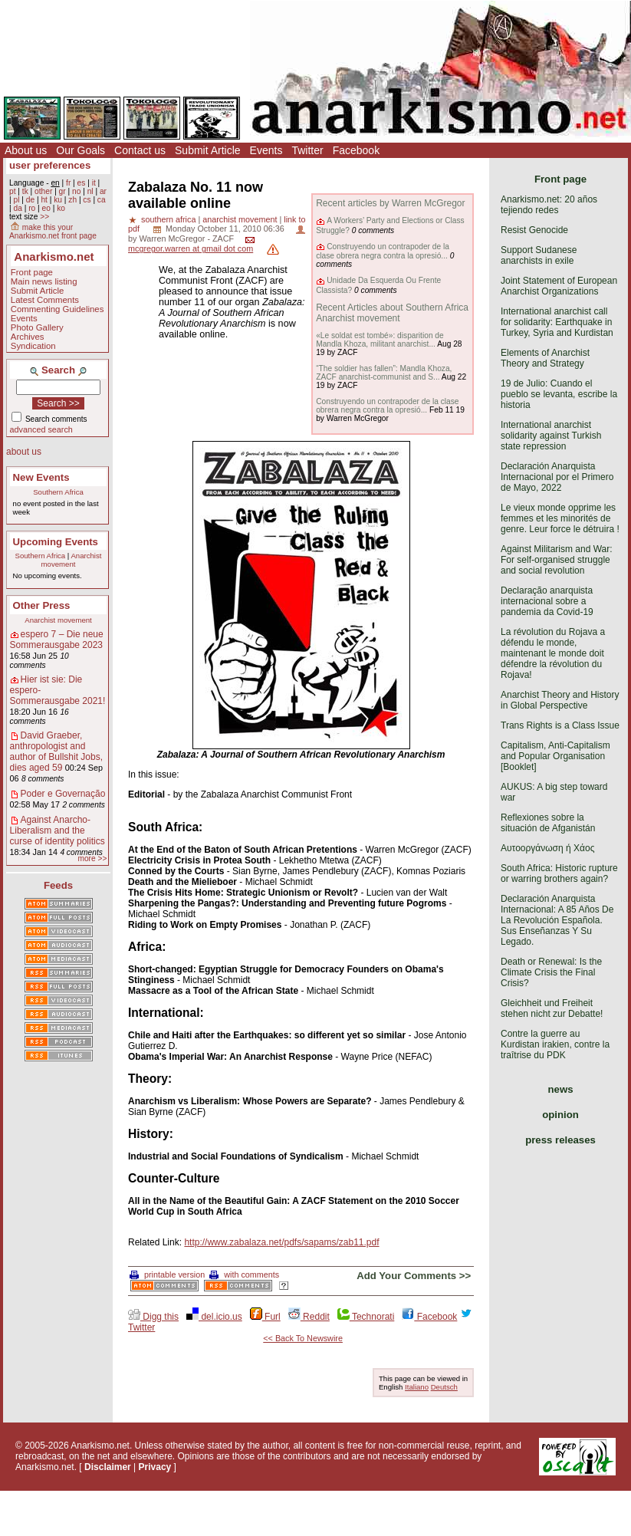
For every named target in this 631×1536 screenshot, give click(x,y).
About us (26, 150)
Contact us (140, 150)
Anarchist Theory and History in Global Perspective (560, 700)
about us (23, 451)
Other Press (42, 605)
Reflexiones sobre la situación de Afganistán (548, 823)
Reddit (309, 1316)
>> (44, 216)
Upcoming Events (55, 542)
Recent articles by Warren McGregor (390, 203)
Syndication (33, 345)
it (94, 183)
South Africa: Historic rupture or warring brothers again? (559, 873)
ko (61, 208)
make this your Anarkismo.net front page (53, 231)
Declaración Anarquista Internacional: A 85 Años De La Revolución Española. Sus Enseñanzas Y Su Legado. (557, 920)
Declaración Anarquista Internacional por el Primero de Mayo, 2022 (557, 477)
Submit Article (208, 150)
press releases (560, 1140)
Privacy (155, 1467)
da (17, 208)
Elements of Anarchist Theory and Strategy (545, 358)
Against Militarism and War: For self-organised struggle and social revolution (557, 560)
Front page (32, 272)
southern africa (168, 219)
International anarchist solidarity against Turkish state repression (551, 435)
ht (44, 200)
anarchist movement (239, 219)
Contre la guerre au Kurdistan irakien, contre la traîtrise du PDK (555, 1044)
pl (16, 200)
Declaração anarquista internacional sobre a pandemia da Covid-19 (547, 601)
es (81, 183)
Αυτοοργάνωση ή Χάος (547, 848)
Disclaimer (107, 1467)
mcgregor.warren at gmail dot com (190, 248)
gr (62, 191)
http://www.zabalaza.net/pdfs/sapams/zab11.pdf (281, 1242)
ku (58, 200)
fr (68, 183)
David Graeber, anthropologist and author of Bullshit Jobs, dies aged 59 (56, 751)
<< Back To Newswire (303, 1338)
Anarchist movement (71, 559)
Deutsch (444, 1387)
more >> (92, 858)
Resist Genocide (534, 230)
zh (72, 200)
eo (46, 208)
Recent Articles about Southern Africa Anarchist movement (392, 313)
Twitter (307, 150)
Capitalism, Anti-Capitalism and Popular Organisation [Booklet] (555, 756)
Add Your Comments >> (414, 1275)
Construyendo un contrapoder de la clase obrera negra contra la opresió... (382, 251)
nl (90, 191)
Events (266, 150)
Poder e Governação (63, 793)
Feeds (58, 885)
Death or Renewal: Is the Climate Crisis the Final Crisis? (551, 972)
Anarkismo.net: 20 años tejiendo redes (549, 204)
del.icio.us (214, 1316)
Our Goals (80, 150)
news (560, 1089)
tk (25, 191)
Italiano (417, 1387)
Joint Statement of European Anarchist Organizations (559, 286)
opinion (560, 1114)
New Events (41, 477)
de (30, 200)
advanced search (41, 429)
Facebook (356, 150)
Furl (265, 1316)
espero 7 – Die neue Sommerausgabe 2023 (57, 639)
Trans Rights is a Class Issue (560, 725)
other (43, 191)
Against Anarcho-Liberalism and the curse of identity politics (57, 830)
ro (31, 208)
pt (12, 191)
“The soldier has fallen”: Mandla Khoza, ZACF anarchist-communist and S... (384, 372)
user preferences (49, 165)
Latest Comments (45, 299)
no (76, 191)
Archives (27, 336)
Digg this (153, 1316)
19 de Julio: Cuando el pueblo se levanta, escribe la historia (559, 394)
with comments (244, 1274)
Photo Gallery (37, 327)
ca (101, 200)
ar (103, 191)
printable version (167, 1274)
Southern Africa (58, 492)
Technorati (365, 1316)
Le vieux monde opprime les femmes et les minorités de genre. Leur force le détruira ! (560, 518)
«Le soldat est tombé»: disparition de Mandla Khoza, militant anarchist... (380, 339)
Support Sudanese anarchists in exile (539, 255)
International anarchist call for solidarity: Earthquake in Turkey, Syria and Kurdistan (557, 322)
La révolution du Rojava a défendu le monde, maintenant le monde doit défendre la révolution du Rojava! (553, 653)
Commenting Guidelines (57, 309)
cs (86, 200)
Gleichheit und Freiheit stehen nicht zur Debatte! (552, 1008)
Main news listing (44, 281)
